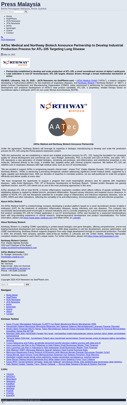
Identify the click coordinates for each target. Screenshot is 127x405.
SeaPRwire (11, 19)
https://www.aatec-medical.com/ (38, 218)
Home (9, 16)
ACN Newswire (13, 21)
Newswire (10, 381)
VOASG (10, 393)
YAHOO (10, 374)
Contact (9, 33)
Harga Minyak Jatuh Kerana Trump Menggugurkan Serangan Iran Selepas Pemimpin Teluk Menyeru (52, 355)
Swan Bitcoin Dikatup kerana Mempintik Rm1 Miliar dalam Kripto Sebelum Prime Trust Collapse (50, 359)
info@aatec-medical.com (12, 257)
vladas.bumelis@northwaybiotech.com (19, 248)
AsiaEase (10, 386)
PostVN (9, 391)
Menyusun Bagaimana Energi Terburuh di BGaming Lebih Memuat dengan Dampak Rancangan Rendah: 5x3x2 (58, 352)
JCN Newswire (13, 23)
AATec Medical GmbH (86, 80)
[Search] (26, 11)
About (9, 311)
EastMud (10, 384)
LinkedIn (77, 218)
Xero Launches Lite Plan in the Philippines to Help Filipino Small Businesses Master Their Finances (52, 345)
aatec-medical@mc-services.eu (15, 268)
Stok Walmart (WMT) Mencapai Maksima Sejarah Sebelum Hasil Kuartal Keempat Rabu (47, 350)
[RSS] (2, 37)
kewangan (11, 28)
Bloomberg (11, 379)
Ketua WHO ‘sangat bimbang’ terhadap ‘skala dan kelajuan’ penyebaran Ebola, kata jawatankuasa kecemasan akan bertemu (64, 362)
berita (8, 26)
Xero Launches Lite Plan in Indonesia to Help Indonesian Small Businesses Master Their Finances (51, 348)
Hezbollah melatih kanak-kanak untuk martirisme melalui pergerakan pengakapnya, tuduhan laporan (52, 357)
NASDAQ (10, 377)
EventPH (10, 395)
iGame (9, 30)
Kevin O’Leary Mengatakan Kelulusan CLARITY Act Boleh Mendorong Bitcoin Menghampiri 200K (51, 324)
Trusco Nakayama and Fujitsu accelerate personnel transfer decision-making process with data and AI (53, 343)
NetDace (10, 388)
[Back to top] (2, 402)
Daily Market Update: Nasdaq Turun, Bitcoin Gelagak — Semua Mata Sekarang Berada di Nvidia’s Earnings (56, 364)
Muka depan (12, 295)
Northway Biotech (86, 83)
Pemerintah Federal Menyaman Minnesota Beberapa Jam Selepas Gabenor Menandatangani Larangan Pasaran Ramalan (63, 326)
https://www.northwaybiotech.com (103, 236)
